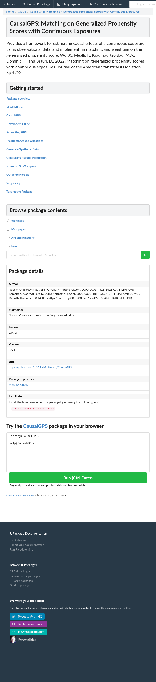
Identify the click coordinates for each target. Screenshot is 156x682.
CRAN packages (20, 571)
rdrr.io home (18, 540)
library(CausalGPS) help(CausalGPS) (78, 452)
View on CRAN (18, 384)
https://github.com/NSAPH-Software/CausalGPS (40, 367)
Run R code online (21, 549)
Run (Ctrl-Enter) (78, 477)
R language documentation (27, 544)
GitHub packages (21, 585)
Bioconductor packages (25, 576)
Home (10, 11)
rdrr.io (9, 4)
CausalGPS (35, 426)
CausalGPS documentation (20, 495)
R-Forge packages (21, 580)
